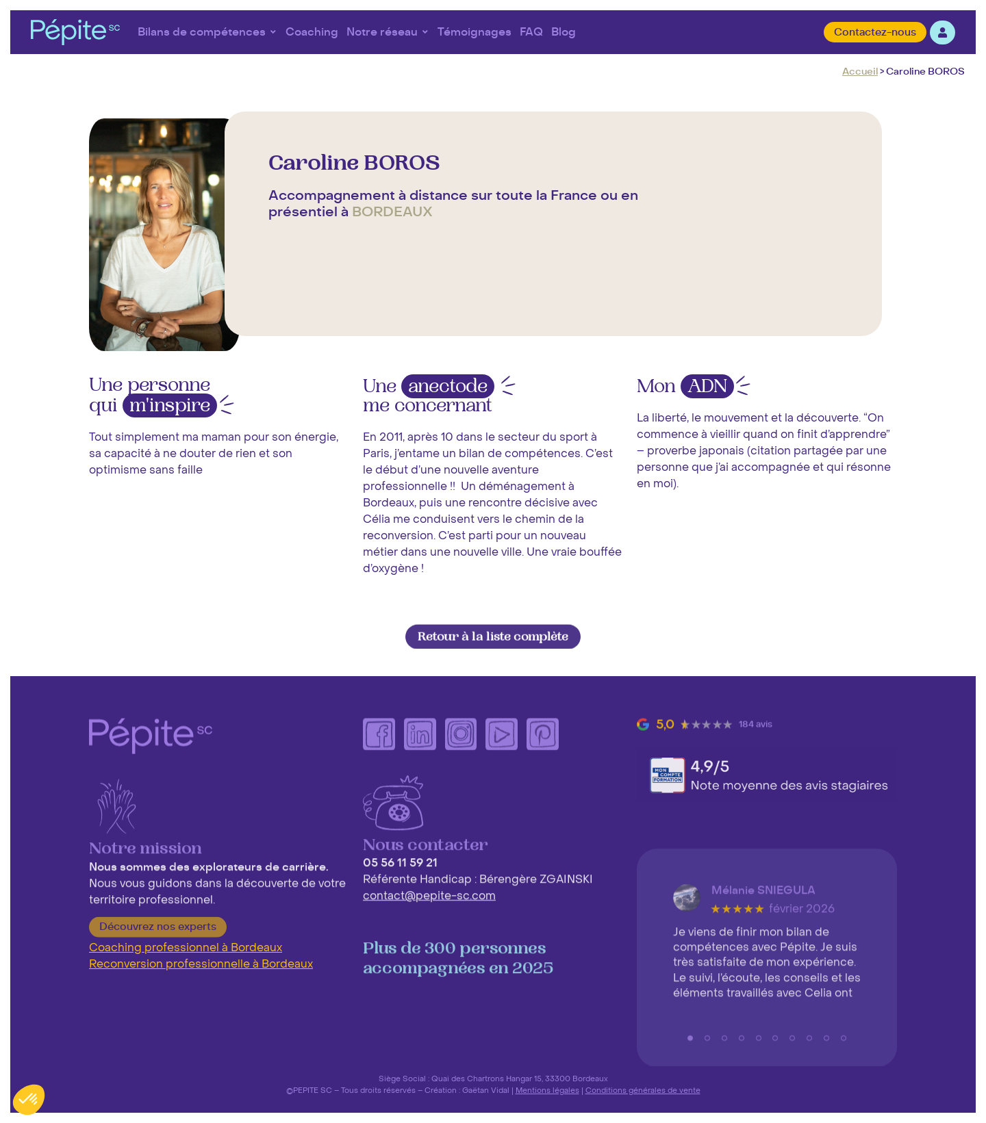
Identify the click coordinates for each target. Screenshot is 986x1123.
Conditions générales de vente (642, 1090)
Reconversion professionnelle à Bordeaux (201, 964)
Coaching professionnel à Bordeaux (185, 948)
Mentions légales (547, 1090)
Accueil (860, 71)
